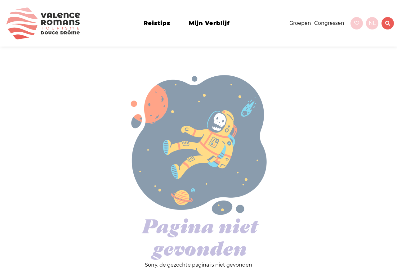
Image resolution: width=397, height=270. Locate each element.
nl (372, 23)
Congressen (329, 23)
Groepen (300, 23)
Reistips (157, 23)
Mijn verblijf (209, 23)
